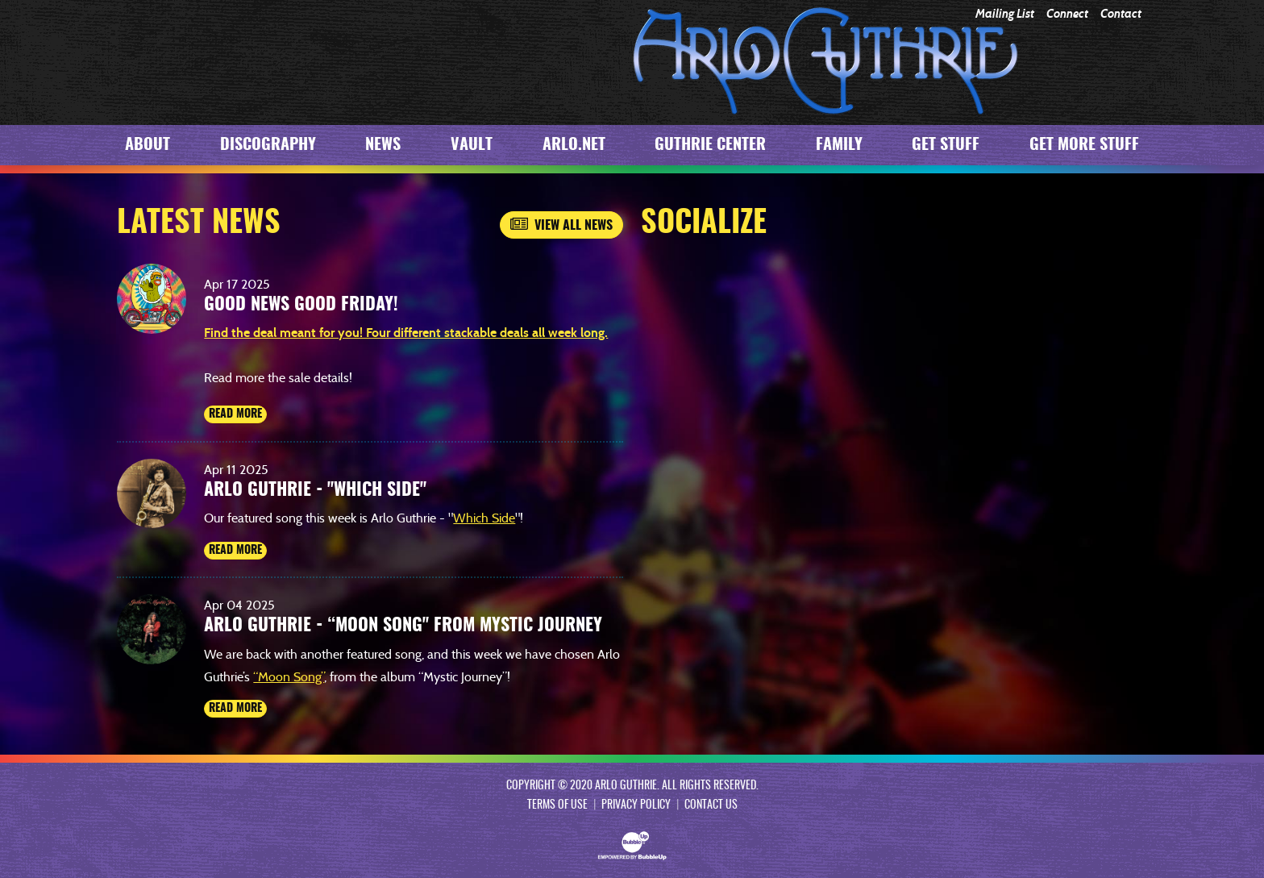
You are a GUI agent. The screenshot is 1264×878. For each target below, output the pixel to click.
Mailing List (1004, 14)
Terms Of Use (557, 805)
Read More (235, 414)
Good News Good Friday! (301, 305)
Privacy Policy (636, 805)
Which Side (484, 518)
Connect (1067, 14)
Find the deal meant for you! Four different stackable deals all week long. (406, 332)
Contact (1120, 14)
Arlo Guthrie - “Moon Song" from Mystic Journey (403, 626)
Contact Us (711, 805)
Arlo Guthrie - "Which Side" (315, 490)
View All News (561, 224)
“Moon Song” (288, 677)
